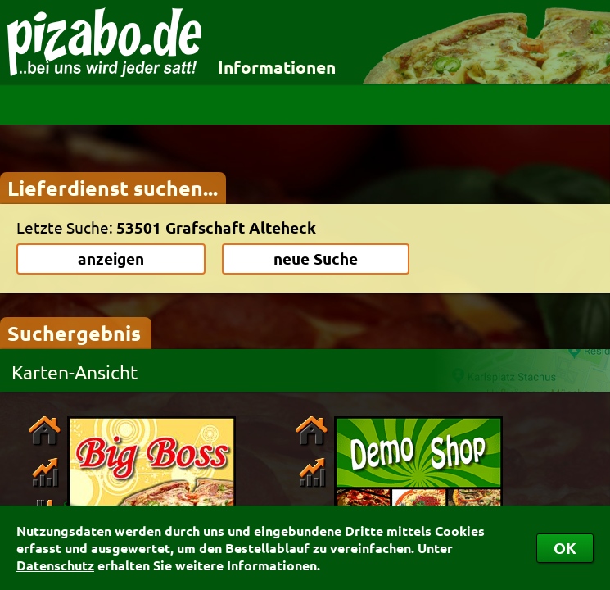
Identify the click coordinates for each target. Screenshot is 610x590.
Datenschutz (55, 565)
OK (565, 548)
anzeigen (111, 258)
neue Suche (315, 258)
